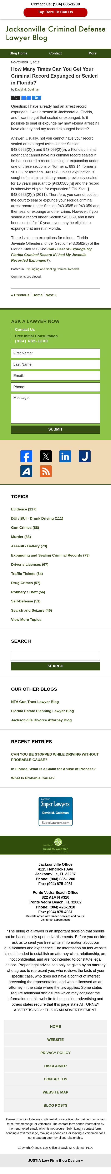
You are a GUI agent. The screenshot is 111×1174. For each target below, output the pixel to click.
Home (38, 295)
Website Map (55, 1098)
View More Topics (26, 622)
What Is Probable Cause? (33, 782)
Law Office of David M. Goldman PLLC (68, 1154)
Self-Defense (26, 603)
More (92, 53)
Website (55, 1044)
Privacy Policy (55, 1058)
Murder (21, 537)
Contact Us (55, 1085)
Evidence (24, 509)
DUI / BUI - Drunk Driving (38, 518)
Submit (55, 429)
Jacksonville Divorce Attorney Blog (42, 723)
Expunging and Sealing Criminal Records (53, 269)
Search (55, 668)
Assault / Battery (29, 547)
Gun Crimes (25, 528)
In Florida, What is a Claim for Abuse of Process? (55, 772)
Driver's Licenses (30, 565)
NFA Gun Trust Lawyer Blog (35, 704)
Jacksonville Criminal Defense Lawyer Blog (55, 33)
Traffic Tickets (27, 575)
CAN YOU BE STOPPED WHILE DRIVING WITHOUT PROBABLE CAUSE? (47, 760)
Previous (20, 295)
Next (52, 295)
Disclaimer (55, 1071)
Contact (55, 53)
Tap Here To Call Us (55, 12)
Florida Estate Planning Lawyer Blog (43, 714)
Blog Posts (55, 1112)
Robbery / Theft (28, 594)
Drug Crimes (26, 584)
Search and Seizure (32, 612)
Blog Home (18, 53)
